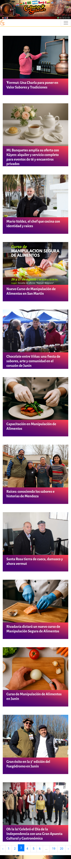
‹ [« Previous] (2, 848)
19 (53, 848)
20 (61, 848)
